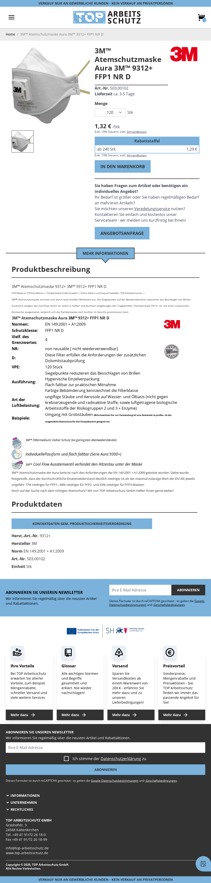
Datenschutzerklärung (121, 758)
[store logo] (107, 17)
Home (10, 34)
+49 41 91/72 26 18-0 (29, 834)
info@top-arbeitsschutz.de (27, 848)
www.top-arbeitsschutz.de (27, 853)
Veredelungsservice (152, 208)
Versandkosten (137, 132)
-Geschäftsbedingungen (169, 605)
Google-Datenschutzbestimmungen (114, 781)
